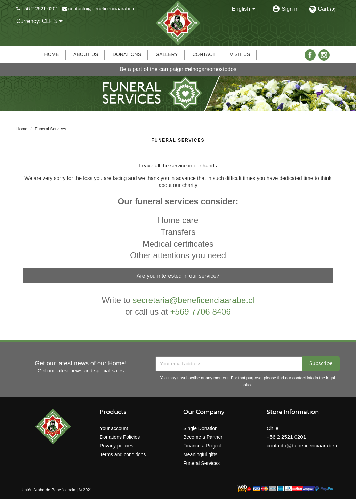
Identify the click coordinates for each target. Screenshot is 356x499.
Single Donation (200, 428)
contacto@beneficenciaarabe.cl (102, 8)
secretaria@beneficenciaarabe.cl (193, 300)
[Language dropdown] (245, 9)
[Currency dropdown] (53, 21)
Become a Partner (202, 437)
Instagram (324, 55)
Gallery (166, 54)
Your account (114, 428)
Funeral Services (201, 463)
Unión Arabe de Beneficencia (48, 490)
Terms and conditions (123, 454)
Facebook (310, 55)
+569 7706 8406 (200, 311)
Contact (204, 54)
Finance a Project (202, 446)
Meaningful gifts (200, 454)
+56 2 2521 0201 (40, 8)
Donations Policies (120, 437)
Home (51, 54)
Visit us (240, 54)
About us (85, 54)
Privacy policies (116, 446)
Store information (293, 412)
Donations (127, 54)
